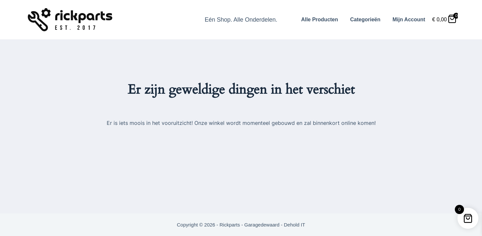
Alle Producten (319, 19)
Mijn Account (409, 19)
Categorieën (365, 19)
